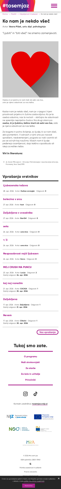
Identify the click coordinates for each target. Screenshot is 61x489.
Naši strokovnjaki (30, 362)
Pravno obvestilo (30, 472)
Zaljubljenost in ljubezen (29, 14)
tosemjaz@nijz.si (39, 403)
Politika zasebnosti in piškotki (30, 468)
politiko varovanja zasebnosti (34, 481)
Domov (5, 14)
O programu (30, 356)
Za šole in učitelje (30, 373)
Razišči (13, 14)
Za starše (30, 368)
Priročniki (30, 379)
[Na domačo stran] (16, 6)
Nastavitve (28, 486)
